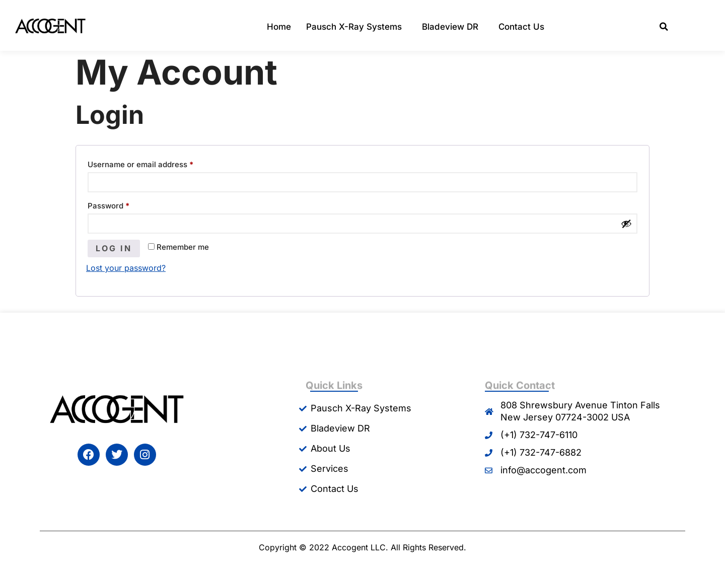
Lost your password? (126, 268)
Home (279, 27)
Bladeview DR (452, 27)
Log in (114, 248)
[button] (664, 27)
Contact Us (521, 27)
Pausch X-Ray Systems (356, 27)
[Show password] (626, 223)
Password (125, 204)
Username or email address (157, 163)
